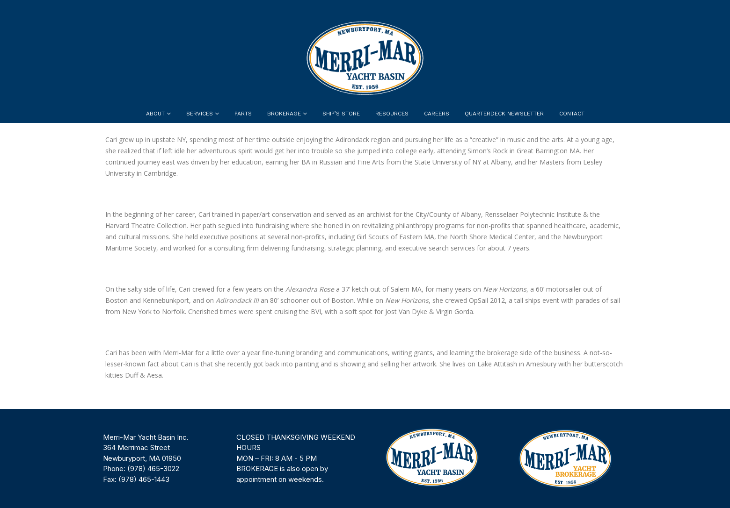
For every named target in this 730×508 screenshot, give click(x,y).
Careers (436, 113)
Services (199, 113)
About (155, 113)
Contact (571, 113)
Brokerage (284, 113)
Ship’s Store (341, 113)
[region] (365, 458)
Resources (392, 113)
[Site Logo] (365, 58)
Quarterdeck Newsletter (504, 113)
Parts (243, 113)
